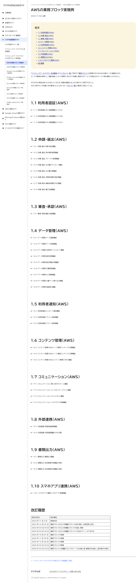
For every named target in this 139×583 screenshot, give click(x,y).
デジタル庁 (35, 571)
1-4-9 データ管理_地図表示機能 (44, 287)
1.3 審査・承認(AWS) (46, 38)
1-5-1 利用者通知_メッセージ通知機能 (46, 311)
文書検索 (6, 13)
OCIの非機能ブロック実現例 (15, 98)
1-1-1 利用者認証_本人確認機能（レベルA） (48, 110)
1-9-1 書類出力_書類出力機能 (43, 456)
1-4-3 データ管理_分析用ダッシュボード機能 (48, 250)
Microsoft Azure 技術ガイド (13, 118)
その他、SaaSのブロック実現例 (15, 103)
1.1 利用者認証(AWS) (46, 32)
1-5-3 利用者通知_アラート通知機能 (45, 323)
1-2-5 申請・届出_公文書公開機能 (45, 171)
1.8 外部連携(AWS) (45, 54)
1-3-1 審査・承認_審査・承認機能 (44, 213)
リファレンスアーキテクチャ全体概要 (15, 50)
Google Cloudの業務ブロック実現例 (16, 72)
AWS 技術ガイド (9, 109)
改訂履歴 (41, 63)
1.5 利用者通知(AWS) (46, 45)
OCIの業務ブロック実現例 (15, 94)
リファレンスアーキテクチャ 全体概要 (44, 73)
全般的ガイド (8, 23)
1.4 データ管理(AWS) (46, 42)
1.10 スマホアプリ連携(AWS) (48, 60)
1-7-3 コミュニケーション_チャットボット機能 (48, 396)
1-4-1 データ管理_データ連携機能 (45, 237)
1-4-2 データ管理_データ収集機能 (45, 244)
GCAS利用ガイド (9, 31)
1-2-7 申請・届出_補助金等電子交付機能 (47, 183)
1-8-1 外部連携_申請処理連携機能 (45, 426)
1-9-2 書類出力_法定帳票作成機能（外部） (47, 463)
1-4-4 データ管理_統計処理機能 (44, 256)
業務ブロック (83, 73)
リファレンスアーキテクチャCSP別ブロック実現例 (14, 57)
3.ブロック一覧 (65, 73)
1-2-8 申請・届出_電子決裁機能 (44, 189)
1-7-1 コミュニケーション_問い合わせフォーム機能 (50, 384)
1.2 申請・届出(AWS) (46, 35)
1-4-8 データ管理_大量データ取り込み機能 (48, 281)
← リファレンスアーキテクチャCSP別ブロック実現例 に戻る (51, 560)
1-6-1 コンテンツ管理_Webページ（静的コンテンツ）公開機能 (54, 347)
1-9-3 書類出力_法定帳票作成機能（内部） (47, 469)
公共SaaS (7, 27)
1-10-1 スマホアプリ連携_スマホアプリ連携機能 (49, 493)
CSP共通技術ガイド (10, 39)
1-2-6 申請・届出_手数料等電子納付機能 (47, 177)
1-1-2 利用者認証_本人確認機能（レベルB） (48, 116)
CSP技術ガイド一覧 (12, 44)
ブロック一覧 (71, 85)
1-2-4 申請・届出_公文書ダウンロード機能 (47, 165)
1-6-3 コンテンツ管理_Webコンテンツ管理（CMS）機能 (52, 360)
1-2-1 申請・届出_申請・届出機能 (44, 146)
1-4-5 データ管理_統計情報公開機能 (46, 262)
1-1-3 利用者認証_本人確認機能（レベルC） (48, 122)
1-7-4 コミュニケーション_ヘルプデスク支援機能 (50, 402)
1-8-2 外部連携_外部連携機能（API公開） (47, 432)
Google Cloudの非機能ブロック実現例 (16, 78)
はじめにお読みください (12, 18)
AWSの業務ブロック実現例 (15, 62)
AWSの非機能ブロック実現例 (16, 67)
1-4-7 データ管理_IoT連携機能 (44, 274)
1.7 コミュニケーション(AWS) (48, 51)
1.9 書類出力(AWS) (45, 57)
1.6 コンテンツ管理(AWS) (47, 48)
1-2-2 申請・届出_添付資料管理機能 (45, 152)
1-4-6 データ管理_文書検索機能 (44, 268)
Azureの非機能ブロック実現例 (15, 88)
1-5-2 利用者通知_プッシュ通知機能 (45, 317)
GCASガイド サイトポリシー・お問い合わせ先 (65, 571)
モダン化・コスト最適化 (11, 35)
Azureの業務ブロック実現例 (15, 83)
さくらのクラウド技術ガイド (13, 128)
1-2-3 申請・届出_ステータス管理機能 (46, 158)
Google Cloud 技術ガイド (13, 113)
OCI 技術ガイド (9, 124)
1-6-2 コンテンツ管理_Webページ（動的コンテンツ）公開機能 (54, 353)
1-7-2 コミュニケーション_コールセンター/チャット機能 (52, 390)
